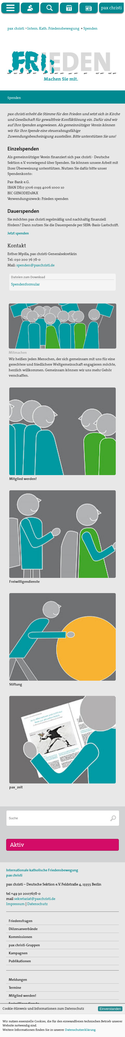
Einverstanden (110, 1009)
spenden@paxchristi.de (35, 265)
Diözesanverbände (23, 928)
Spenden (90, 28)
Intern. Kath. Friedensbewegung (53, 28)
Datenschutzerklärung (80, 1030)
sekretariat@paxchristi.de (34, 898)
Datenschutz (37, 903)
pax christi (15, 28)
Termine (15, 987)
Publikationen (20, 961)
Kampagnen (18, 953)
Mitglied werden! (22, 995)
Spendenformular (25, 284)
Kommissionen (20, 936)
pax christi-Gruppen (24, 945)
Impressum (15, 903)
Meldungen (18, 979)
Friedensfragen (20, 920)
